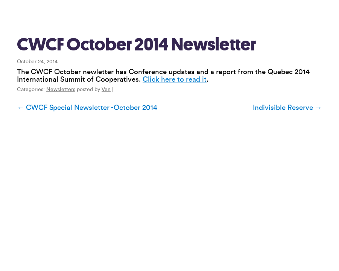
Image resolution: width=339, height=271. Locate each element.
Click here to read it (175, 79)
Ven (106, 89)
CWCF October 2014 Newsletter (136, 44)
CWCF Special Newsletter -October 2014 (87, 107)
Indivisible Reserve (287, 107)
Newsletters (60, 89)
